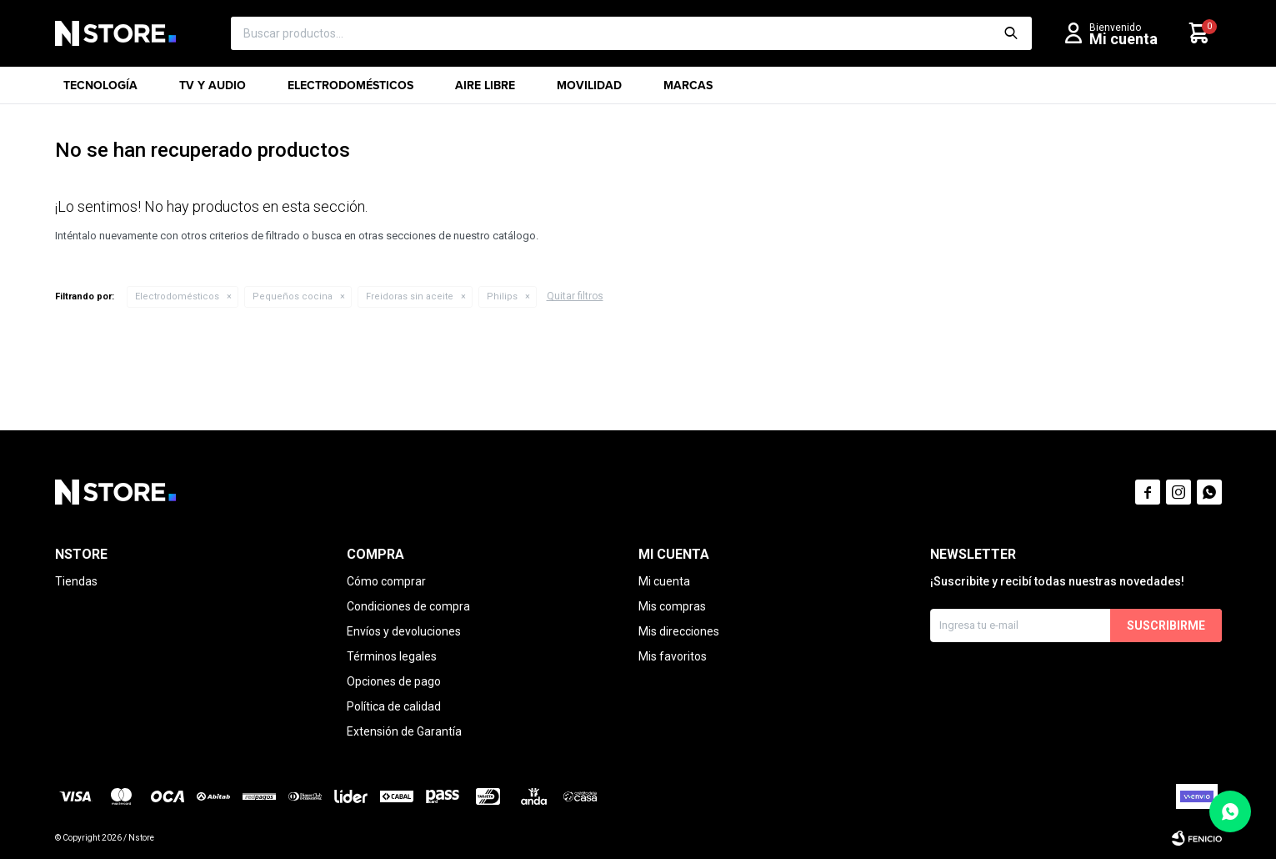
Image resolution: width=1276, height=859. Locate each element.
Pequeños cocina (293, 296)
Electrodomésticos (350, 90)
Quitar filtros (575, 296)
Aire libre (485, 90)
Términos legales (392, 656)
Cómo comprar (386, 581)
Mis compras (672, 606)
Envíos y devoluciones (404, 631)
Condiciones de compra (408, 606)
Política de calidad (394, 706)
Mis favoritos (672, 656)
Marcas (688, 90)
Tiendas (76, 581)
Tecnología (100, 90)
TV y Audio (212, 90)
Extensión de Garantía (404, 731)
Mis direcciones (678, 631)
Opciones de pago (394, 681)
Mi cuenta (664, 581)
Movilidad (589, 90)
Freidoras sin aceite (409, 296)
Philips (502, 296)
